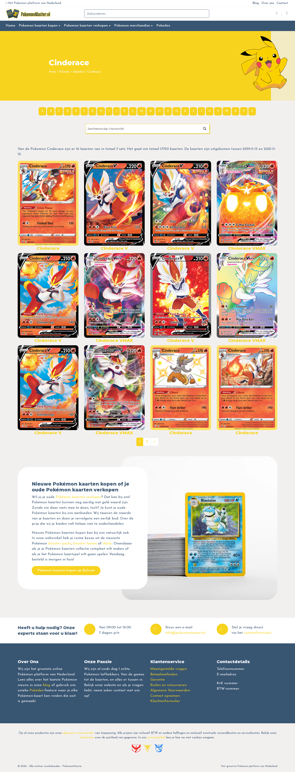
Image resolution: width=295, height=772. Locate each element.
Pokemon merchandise (132, 25)
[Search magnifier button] (204, 128)
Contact (282, 3)
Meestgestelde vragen (168, 669)
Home (10, 25)
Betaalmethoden (163, 674)
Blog (255, 3)
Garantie (157, 680)
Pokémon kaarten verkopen (78, 497)
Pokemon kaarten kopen (38, 25)
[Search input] (143, 129)
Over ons (268, 3)
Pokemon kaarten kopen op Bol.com (66, 570)
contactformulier (257, 633)
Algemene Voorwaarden (170, 690)
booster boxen (85, 543)
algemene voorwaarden (78, 733)
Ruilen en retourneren (168, 685)
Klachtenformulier (165, 701)
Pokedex (163, 25)
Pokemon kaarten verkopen (86, 25)
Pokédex (36, 690)
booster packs (59, 543)
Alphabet (78, 72)
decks (107, 543)
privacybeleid (156, 737)
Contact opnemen (165, 696)
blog (46, 685)
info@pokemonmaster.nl (185, 633)
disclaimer (87, 737)
